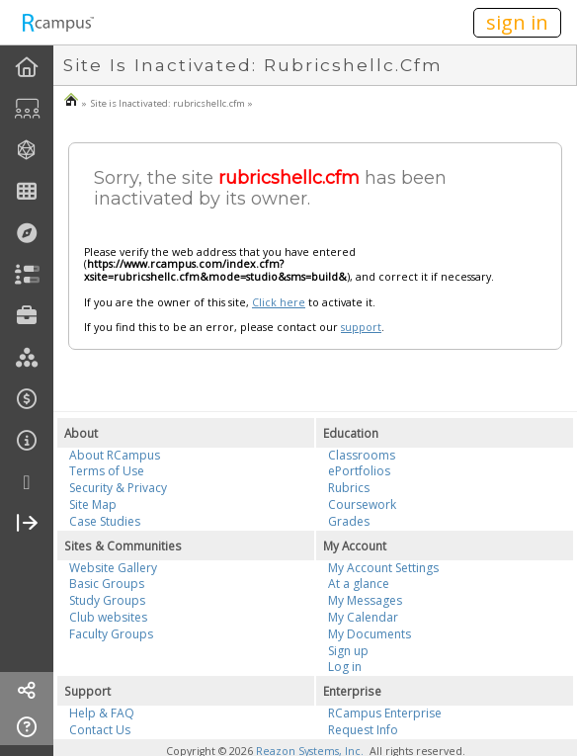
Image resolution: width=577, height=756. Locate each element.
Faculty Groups (111, 634)
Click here (278, 302)
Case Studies (104, 521)
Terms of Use (106, 470)
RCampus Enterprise (385, 713)
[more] (26, 482)
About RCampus (114, 455)
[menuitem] (26, 67)
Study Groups (107, 600)
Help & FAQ (101, 713)
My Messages (365, 600)
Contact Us (99, 729)
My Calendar (363, 617)
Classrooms (361, 455)
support (361, 327)
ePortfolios (359, 470)
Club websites (108, 617)
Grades (349, 521)
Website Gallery (113, 567)
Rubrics (349, 487)
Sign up (348, 650)
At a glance (358, 583)
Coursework (362, 504)
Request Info (363, 729)
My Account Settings (383, 567)
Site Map (93, 504)
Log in (345, 666)
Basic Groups (106, 583)
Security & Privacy (118, 487)
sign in (517, 22)
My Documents (369, 634)
